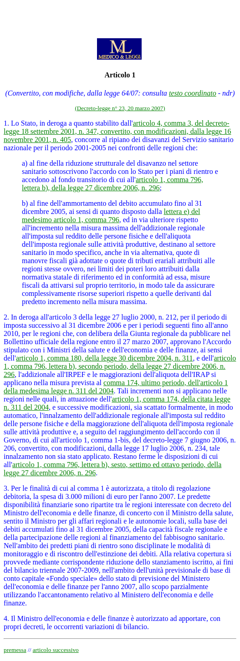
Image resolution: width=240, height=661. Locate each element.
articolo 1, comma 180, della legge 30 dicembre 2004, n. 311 (104, 358)
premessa (15, 649)
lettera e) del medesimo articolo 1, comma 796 (111, 216)
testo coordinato (192, 93)
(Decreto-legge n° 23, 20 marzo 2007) (120, 108)
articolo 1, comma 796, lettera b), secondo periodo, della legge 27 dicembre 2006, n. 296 (120, 366)
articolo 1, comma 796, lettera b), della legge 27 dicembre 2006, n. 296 (112, 184)
